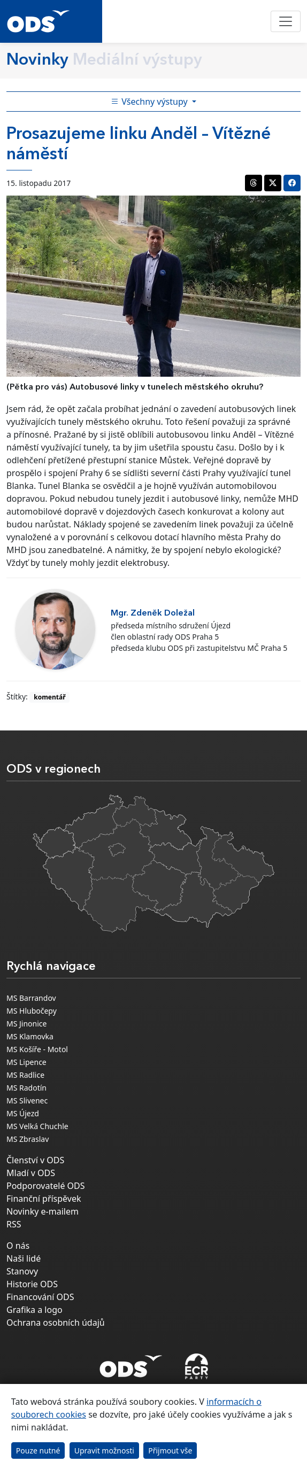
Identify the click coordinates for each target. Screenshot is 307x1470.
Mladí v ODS (30, 1173)
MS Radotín (26, 1088)
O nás (17, 1245)
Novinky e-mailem (42, 1211)
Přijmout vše (170, 1450)
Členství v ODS (35, 1160)
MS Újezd (22, 1113)
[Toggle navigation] (286, 21)
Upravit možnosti (104, 1450)
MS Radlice (25, 1075)
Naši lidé (23, 1258)
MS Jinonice (26, 1023)
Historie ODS (32, 1284)
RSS (13, 1224)
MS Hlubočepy (31, 1011)
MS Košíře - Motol (37, 1049)
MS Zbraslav (27, 1139)
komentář (49, 697)
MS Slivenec (27, 1100)
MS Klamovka (29, 1036)
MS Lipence (26, 1062)
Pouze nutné (38, 1450)
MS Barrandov (31, 998)
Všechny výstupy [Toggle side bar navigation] (150, 101)
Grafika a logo (34, 1310)
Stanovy (22, 1271)
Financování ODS (40, 1297)
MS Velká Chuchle (37, 1126)
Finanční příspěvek (43, 1198)
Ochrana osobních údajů (55, 1322)
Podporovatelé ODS (45, 1186)
